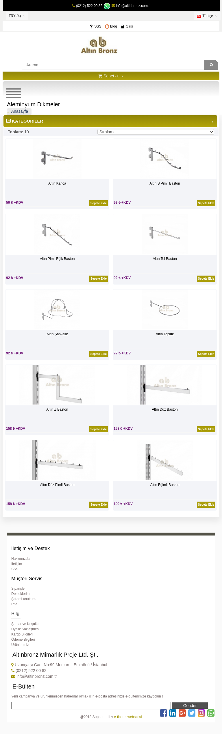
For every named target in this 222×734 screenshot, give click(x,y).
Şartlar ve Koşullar (25, 624)
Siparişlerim (20, 589)
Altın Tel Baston (165, 259)
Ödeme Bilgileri (23, 640)
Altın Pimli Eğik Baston (57, 259)
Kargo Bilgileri (22, 634)
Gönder (190, 705)
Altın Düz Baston (164, 409)
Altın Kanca (57, 183)
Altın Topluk (165, 334)
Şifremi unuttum (23, 599)
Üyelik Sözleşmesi (25, 629)
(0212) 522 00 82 (89, 6)
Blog (111, 26)
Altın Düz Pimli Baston (57, 485)
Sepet (108, 76)
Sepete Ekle (98, 203)
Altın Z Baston (57, 409)
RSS (14, 604)
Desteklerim (20, 594)
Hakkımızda (20, 559)
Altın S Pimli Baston (164, 183)
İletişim (16, 564)
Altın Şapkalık (57, 334)
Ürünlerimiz (20, 645)
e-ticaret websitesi (128, 717)
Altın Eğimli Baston (165, 485)
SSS (95, 26)
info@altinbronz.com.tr (131, 6)
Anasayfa (19, 111)
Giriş (127, 26)
